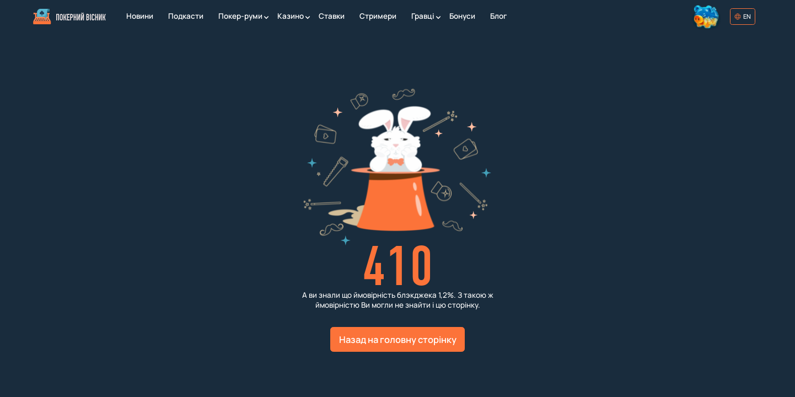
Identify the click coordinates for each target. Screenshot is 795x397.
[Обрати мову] (742, 16)
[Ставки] (331, 16)
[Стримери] (378, 16)
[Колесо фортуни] (707, 16)
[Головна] (69, 16)
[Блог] (498, 16)
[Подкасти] (185, 16)
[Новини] (139, 16)
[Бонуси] (462, 16)
